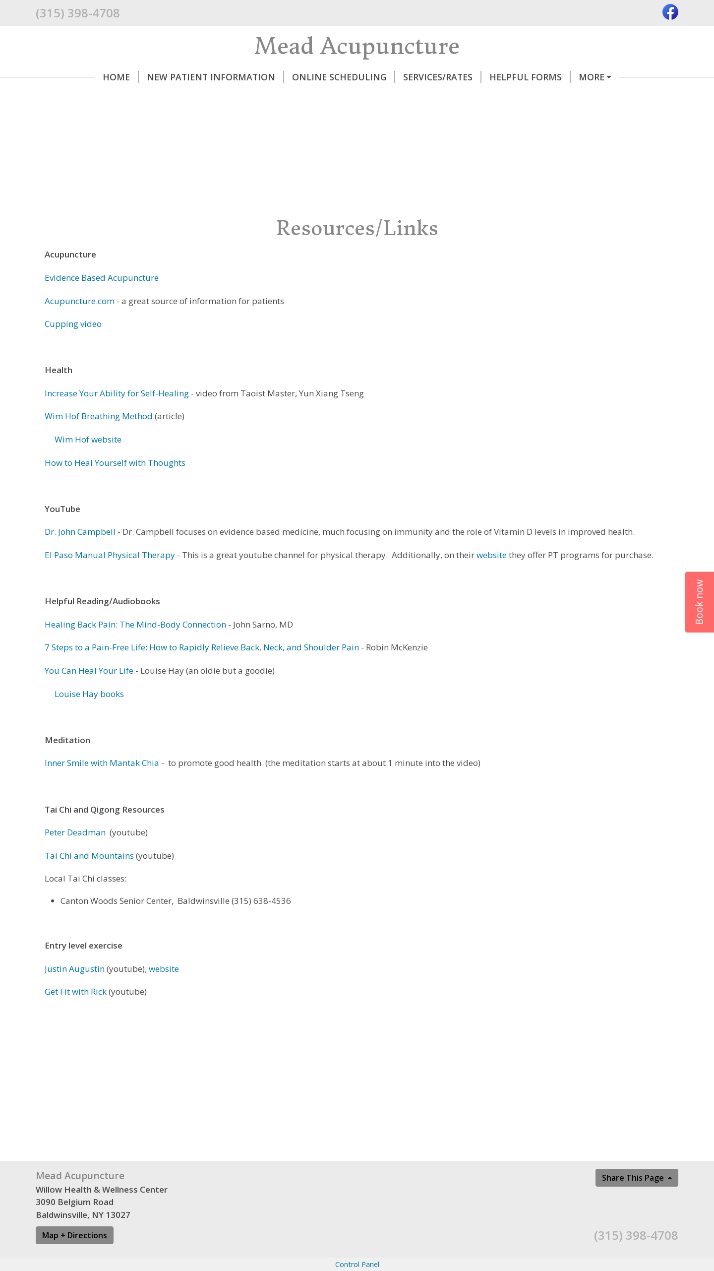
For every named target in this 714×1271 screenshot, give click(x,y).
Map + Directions (74, 1235)
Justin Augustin (75, 968)
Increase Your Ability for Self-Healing (117, 393)
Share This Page (634, 1177)
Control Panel (357, 1264)
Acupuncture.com (81, 301)
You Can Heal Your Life (89, 670)
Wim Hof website (87, 439)
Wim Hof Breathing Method (99, 416)
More (591, 77)
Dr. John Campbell (80, 531)
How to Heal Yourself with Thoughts (115, 462)
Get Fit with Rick (76, 991)
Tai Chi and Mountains (89, 855)
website (491, 555)
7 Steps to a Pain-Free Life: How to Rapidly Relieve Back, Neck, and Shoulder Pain (202, 647)
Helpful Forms (530, 77)
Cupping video (73, 323)
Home (121, 77)
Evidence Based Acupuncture (102, 277)
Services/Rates (442, 77)
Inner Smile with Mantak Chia (102, 762)
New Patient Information (215, 77)
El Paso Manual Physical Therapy (111, 555)
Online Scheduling (343, 77)
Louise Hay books (89, 693)
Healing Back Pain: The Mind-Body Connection (136, 624)
